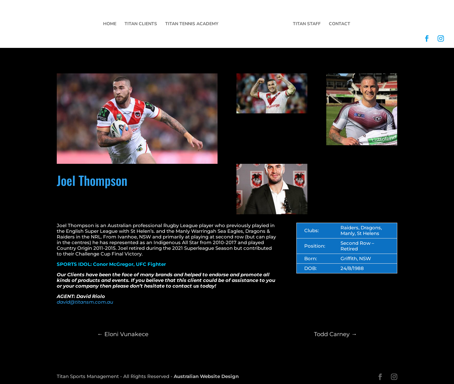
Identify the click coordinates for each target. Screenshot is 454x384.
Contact (339, 24)
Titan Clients (141, 24)
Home (109, 24)
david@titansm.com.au (85, 302)
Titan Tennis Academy (191, 24)
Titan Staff (307, 24)
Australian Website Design (206, 376)
